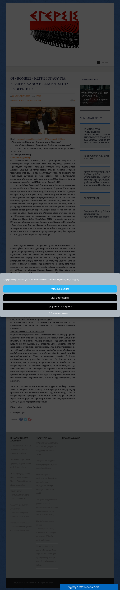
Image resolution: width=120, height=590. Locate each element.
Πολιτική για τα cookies (58, 313)
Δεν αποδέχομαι (60, 297)
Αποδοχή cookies (60, 288)
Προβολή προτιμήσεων (60, 306)
